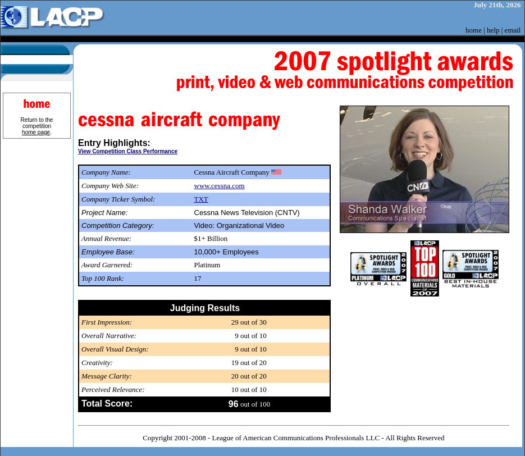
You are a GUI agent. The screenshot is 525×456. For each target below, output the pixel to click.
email (513, 30)
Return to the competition (37, 126)
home (473, 30)
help (493, 30)
